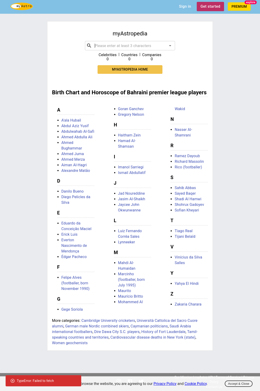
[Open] (170, 45)
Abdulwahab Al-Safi (77, 131)
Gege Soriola (72, 309)
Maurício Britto (130, 296)
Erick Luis (69, 234)
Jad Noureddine (131, 193)
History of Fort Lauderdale (163, 332)
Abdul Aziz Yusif (75, 126)
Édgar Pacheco (74, 257)
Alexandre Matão (75, 170)
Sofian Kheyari (187, 210)
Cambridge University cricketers (108, 320)
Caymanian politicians (149, 326)
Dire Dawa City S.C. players (117, 332)
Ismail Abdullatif (132, 172)
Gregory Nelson (131, 114)
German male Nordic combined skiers (97, 326)
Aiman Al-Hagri (74, 165)
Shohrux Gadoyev (189, 204)
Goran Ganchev (131, 109)
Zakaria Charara (188, 304)
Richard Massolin (189, 161)
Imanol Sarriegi (131, 167)
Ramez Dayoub (187, 156)
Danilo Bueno (72, 191)
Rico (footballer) (188, 167)
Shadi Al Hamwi (188, 199)
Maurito (124, 291)
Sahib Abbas (185, 188)
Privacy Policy (165, 383)
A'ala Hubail (71, 120)
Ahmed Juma (72, 154)
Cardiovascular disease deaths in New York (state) (152, 337)
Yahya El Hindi (187, 283)
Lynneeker (126, 242)
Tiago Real (184, 231)
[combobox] (130, 45)
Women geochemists (70, 343)
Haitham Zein (129, 135)
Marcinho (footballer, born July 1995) (131, 279)
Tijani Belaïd (185, 236)
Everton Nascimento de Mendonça (74, 245)
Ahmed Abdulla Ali (76, 137)
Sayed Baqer (185, 193)
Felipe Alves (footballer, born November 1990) (75, 283)
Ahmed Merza (73, 159)
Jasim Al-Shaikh (131, 199)
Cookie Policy (196, 383)
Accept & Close (238, 383)
